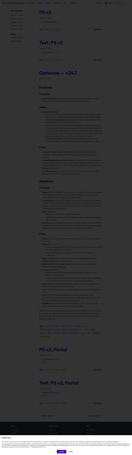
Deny (71, 451)
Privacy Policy (6, 445)
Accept (61, 451)
